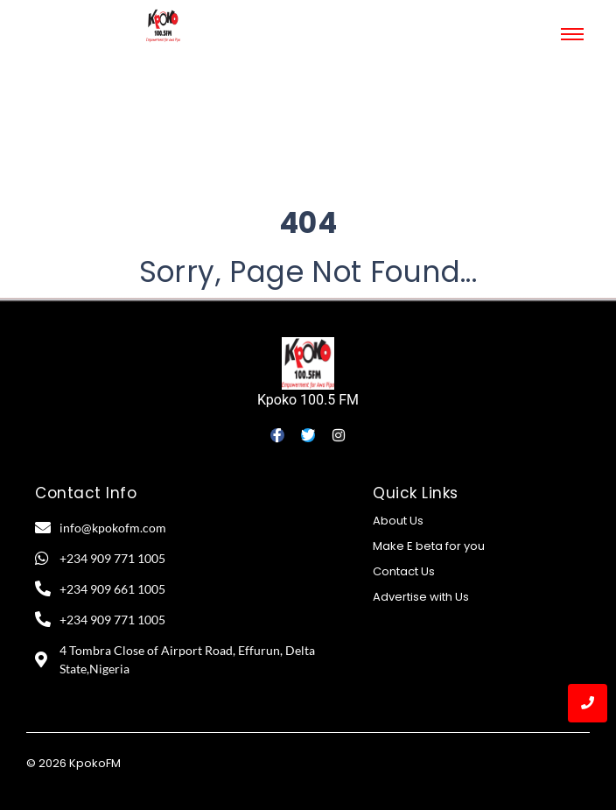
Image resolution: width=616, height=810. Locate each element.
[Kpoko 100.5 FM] (308, 363)
